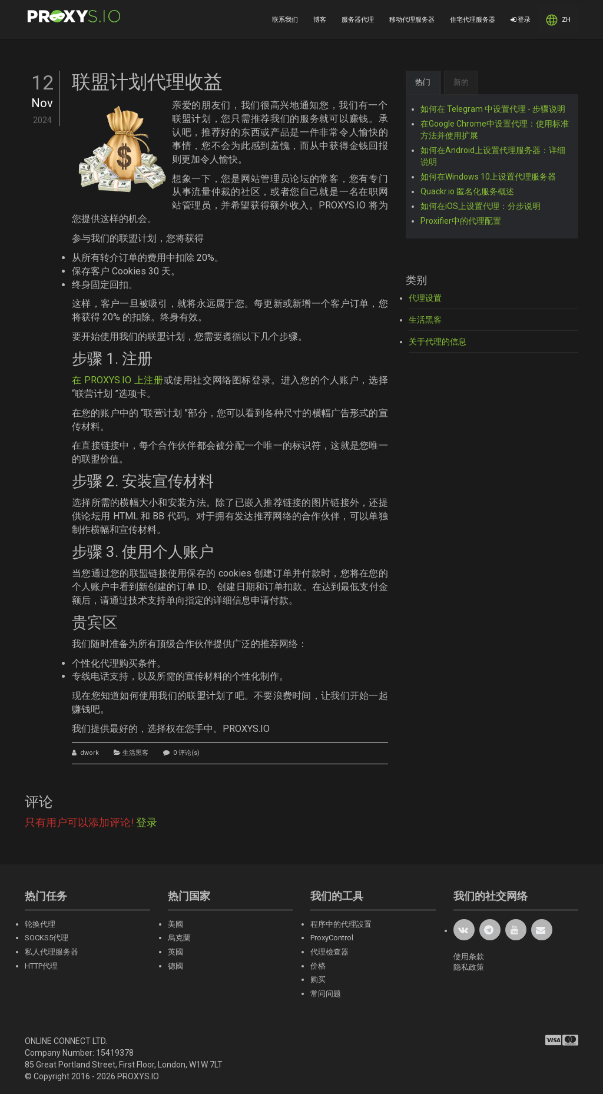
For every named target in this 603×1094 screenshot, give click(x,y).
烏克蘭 (179, 937)
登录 (521, 20)
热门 (422, 82)
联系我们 (285, 20)
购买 (318, 979)
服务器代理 (358, 20)
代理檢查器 (329, 951)
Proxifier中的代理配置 (460, 221)
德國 (175, 966)
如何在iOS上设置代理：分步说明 (480, 206)
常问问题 (325, 993)
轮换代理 (40, 924)
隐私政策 (468, 967)
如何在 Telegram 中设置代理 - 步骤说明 (492, 109)
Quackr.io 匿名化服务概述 (467, 191)
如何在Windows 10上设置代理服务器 (488, 176)
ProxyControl (331, 937)
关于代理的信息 (437, 341)
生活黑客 (135, 753)
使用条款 (468, 956)
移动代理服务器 (412, 20)
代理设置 (425, 298)
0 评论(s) (185, 753)
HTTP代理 (41, 966)
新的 (461, 82)
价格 (318, 966)
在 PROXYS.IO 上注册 (118, 380)
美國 (175, 924)
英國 (175, 951)
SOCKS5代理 (46, 937)
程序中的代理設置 (341, 924)
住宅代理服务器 (472, 20)
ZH (558, 20)
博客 (319, 20)
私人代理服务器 (51, 951)
